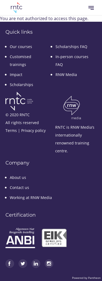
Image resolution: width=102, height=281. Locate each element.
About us (18, 177)
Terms (11, 130)
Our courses (21, 46)
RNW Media (66, 74)
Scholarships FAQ (71, 46)
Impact (16, 74)
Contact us (19, 187)
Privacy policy (33, 130)
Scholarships (21, 84)
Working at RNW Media (31, 197)
